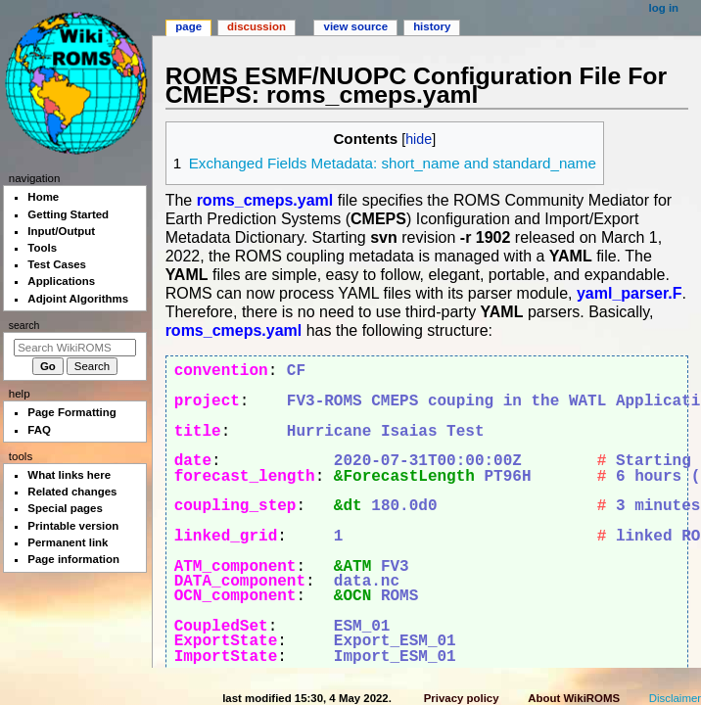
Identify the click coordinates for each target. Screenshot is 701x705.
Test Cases (56, 264)
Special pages (64, 508)
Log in (664, 8)
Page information (73, 559)
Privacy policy (461, 698)
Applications (61, 281)
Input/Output (61, 231)
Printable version (72, 526)
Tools (42, 248)
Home (43, 197)
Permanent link (67, 542)
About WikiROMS (574, 698)
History (431, 26)
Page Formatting (71, 412)
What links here (69, 475)
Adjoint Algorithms (77, 299)
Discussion (256, 26)
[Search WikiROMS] (75, 347)
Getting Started (68, 214)
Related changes (72, 491)
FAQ (39, 430)
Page (188, 26)
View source (356, 26)
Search (24, 325)
